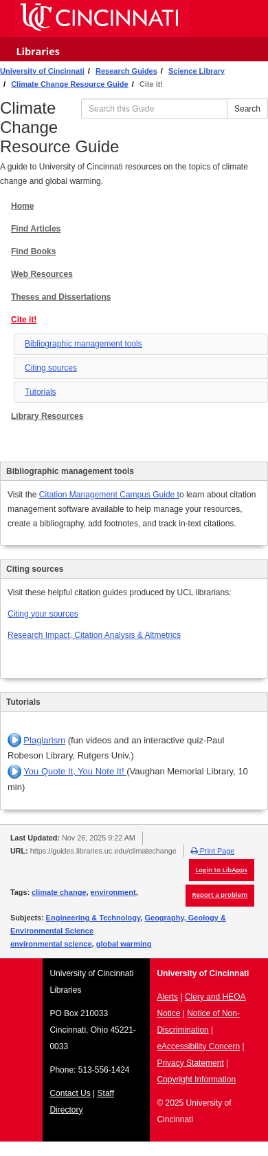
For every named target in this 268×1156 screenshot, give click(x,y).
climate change (59, 892)
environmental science (51, 944)
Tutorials (40, 392)
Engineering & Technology (93, 918)
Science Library (196, 71)
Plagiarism (44, 740)
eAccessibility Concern (198, 1046)
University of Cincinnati (42, 71)
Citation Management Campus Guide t (109, 494)
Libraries (37, 51)
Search (247, 109)
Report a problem (219, 894)
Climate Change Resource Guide (70, 84)
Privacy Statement (190, 1063)
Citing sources (51, 368)
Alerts (167, 997)
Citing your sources (43, 614)
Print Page (212, 851)
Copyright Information (196, 1079)
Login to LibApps (221, 869)
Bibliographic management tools (83, 344)
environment (113, 892)
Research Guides (126, 71)
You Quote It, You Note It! (74, 771)
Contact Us (69, 1093)
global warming (124, 944)
